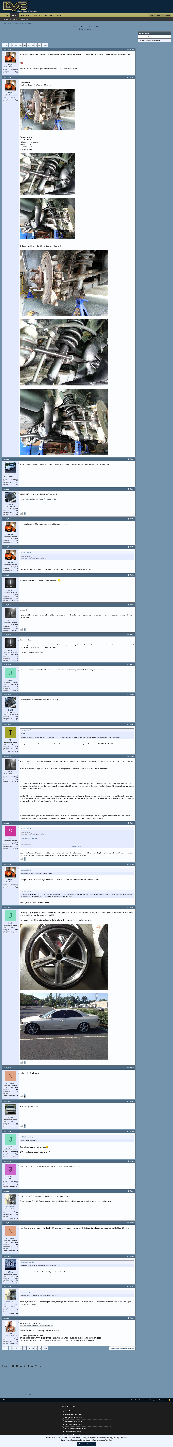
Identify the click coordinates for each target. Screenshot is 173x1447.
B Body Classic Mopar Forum (73, 1418)
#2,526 (132, 49)
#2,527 (132, 77)
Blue (5, 1400)
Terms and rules (143, 1400)
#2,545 (132, 1161)
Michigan (15, 848)
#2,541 (132, 907)
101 (20, 45)
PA (17, 484)
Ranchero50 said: (26, 1262)
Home (6, 15)
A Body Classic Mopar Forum (73, 1414)
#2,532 (132, 575)
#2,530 (132, 519)
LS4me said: (24, 1292)
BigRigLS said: (25, 552)
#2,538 (132, 756)
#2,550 (132, 1318)
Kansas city (15, 514)
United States (14, 1343)
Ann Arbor (15, 630)
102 (24, 45)
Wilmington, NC (13, 1186)
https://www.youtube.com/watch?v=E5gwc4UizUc (38, 499)
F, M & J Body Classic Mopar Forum (75, 1428)
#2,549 (132, 1286)
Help (160, 1400)
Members (48, 15)
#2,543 (132, 1101)
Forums (14, 15)
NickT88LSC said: (26, 1137)
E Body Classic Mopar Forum (73, 1425)
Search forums (23, 19)
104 (33, 45)
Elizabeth (15, 690)
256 (39, 45)
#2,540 (132, 864)
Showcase (60, 15)
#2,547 (132, 1223)
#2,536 (132, 694)
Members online (144, 33)
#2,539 (132, 823)
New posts (5, 19)
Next (44, 45)
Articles (37, 15)
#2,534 (132, 635)
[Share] (127, 49)
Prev (6, 45)
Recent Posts (13, 19)
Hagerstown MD (13, 1218)
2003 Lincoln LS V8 (13, 752)
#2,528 (132, 459)
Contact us (134, 1400)
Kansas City (15, 1127)
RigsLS (82, 29)
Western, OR (14, 600)
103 (28, 45)
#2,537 (132, 724)
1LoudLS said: (25, 730)
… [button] (12, 45)
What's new (24, 15)
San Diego (15, 1282)
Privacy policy (154, 1400)
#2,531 (132, 547)
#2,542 (132, 1068)
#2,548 (132, 1256)
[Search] (166, 15)
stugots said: (25, 870)
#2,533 (132, 605)
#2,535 (132, 665)
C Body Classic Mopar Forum (73, 1421)
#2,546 (132, 1191)
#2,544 (132, 1131)
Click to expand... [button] (77, 846)
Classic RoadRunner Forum (73, 1431)
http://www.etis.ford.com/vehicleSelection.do (36, 1326)
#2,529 (132, 489)
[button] (30, 15)
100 (16, 45)
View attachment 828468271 (29, 838)
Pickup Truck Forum (70, 1411)
